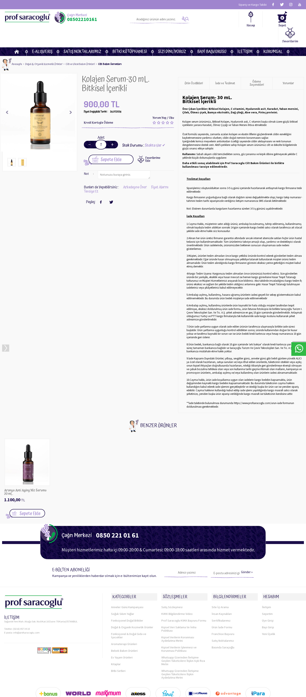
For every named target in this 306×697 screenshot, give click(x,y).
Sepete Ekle (107, 143)
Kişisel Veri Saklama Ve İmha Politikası (178, 609)
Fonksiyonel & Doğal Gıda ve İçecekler (128, 615)
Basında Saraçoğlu (223, 627)
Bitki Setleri (118, 651)
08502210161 (82, 19)
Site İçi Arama (220, 587)
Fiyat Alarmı (160, 171)
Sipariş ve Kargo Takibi (253, 4)
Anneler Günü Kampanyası (127, 587)
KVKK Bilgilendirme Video (177, 594)
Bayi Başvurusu (211, 36)
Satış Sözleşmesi (172, 587)
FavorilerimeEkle (152, 143)
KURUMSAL (273, 36)
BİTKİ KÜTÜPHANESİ (129, 36)
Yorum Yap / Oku (163, 101)
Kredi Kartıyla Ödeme (98, 106)
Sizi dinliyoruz (172, 36)
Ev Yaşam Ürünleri (122, 637)
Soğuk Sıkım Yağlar (122, 594)
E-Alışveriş (42, 36)
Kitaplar (116, 644)
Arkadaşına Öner (135, 171)
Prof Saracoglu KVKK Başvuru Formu (183, 600)
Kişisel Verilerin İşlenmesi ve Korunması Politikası (179, 629)
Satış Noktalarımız (82, 36)
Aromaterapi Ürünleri (124, 624)
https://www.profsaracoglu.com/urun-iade (258, 387)
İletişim (244, 36)
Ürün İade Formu (222, 607)
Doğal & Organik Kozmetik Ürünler (132, 607)
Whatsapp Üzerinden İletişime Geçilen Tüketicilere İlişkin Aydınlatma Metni (180, 654)
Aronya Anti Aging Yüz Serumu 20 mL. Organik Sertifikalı (25, 475)
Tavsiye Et (91, 175)
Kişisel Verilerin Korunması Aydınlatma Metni (177, 619)
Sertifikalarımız (221, 600)
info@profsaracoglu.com (26, 615)
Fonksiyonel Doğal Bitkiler (127, 600)
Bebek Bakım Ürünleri (124, 631)
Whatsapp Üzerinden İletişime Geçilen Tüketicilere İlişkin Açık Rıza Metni (183, 641)
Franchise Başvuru (223, 614)
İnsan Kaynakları (222, 594)
